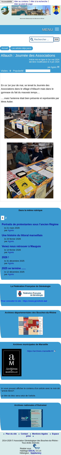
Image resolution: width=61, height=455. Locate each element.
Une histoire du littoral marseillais (22, 235)
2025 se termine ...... (14, 268)
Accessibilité (6, 1)
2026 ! (5, 257)
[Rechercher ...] (41, 39)
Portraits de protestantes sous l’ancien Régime (30, 224)
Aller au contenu (21, 1)
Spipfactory (36, 453)
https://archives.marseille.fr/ (40, 351)
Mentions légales (39, 434)
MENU (47, 29)
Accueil (5, 48)
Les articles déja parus (21, 48)
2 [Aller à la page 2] (6, 218)
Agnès (54, 67)
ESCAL (32, 451)
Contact (24, 434)
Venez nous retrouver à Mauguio (21, 246)
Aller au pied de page (23, 4)
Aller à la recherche (38, 1)
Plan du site (10, 434)
